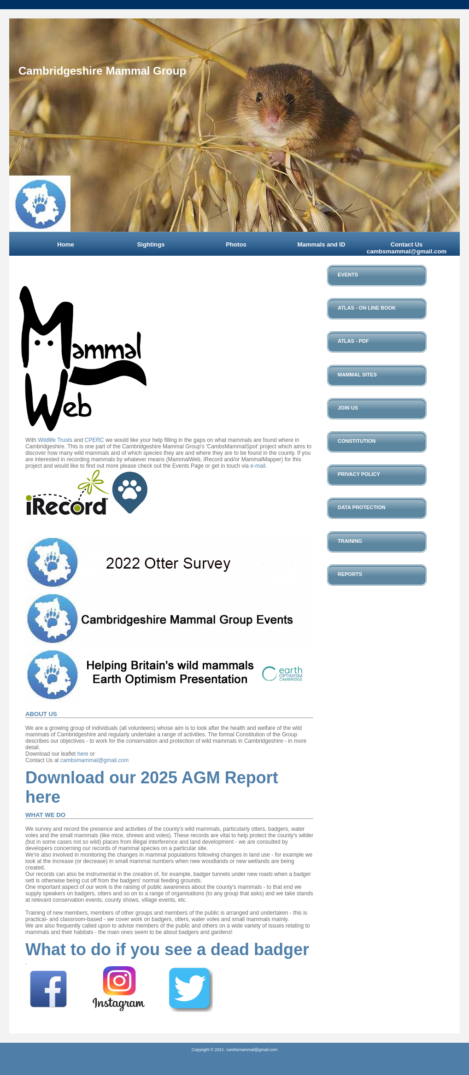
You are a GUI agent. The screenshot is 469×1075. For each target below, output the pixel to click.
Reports (350, 574)
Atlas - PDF (353, 341)
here (82, 754)
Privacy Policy (359, 474)
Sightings (150, 244)
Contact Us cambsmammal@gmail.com (406, 248)
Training (350, 541)
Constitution (357, 441)
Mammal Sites (357, 374)
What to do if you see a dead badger (167, 949)
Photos (236, 244)
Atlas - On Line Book (367, 308)
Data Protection (362, 507)
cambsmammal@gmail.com (94, 760)
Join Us (348, 408)
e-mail (257, 466)
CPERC (94, 440)
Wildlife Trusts (55, 440)
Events (348, 274)
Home (65, 244)
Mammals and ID (321, 244)
